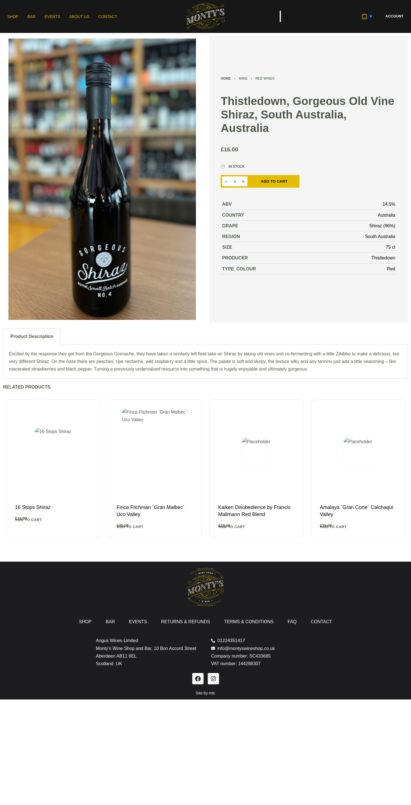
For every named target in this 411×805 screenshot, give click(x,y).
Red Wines (265, 78)
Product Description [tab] (31, 336)
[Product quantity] (235, 181)
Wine (243, 78)
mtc (212, 693)
